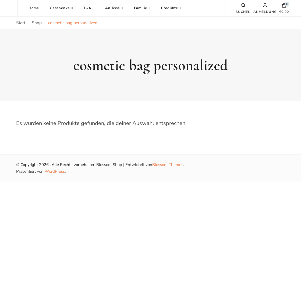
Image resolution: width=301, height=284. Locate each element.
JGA (87, 8)
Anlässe (112, 8)
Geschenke (60, 8)
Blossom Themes (167, 164)
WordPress (55, 171)
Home (34, 8)
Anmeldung (265, 8)
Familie (140, 8)
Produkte (169, 8)
